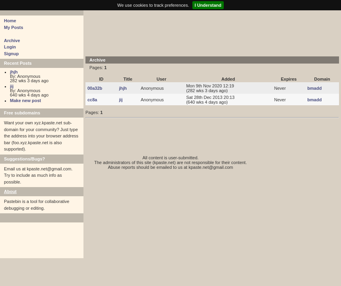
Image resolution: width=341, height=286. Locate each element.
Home (10, 20)
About (10, 191)
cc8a (92, 99)
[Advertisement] (212, 32)
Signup (11, 53)
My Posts (13, 27)
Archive (12, 40)
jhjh (14, 72)
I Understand (208, 5)
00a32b (94, 88)
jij (12, 86)
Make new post (25, 100)
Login (10, 46)
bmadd (314, 88)
